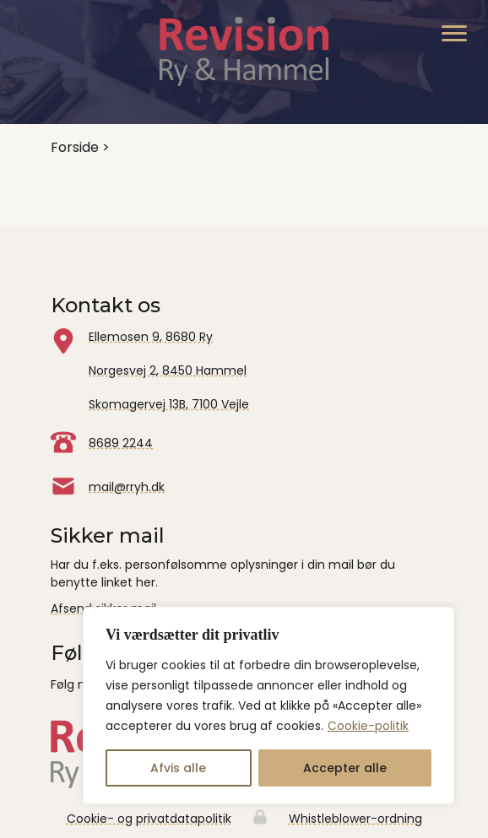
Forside (75, 147)
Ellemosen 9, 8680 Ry (151, 336)
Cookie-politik (368, 725)
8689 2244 (121, 443)
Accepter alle (345, 768)
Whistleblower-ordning (355, 818)
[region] (268, 705)
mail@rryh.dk (127, 486)
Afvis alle (178, 768)
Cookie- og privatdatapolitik (149, 818)
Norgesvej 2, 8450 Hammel (168, 370)
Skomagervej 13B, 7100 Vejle (169, 404)
